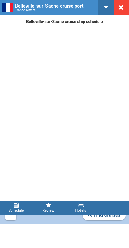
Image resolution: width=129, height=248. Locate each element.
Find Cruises (104, 215)
